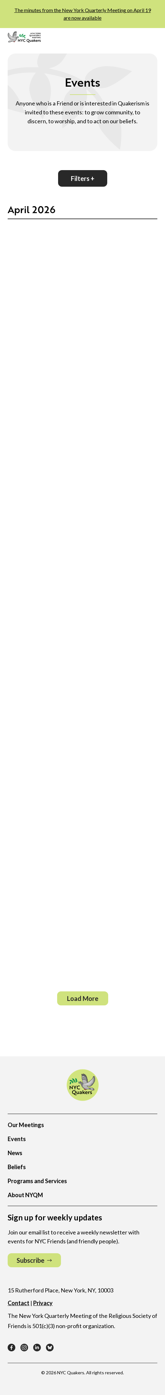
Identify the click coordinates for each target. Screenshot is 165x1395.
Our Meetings (26, 1124)
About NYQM (25, 1194)
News (15, 1152)
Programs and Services (37, 1180)
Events (17, 1138)
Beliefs (17, 1166)
